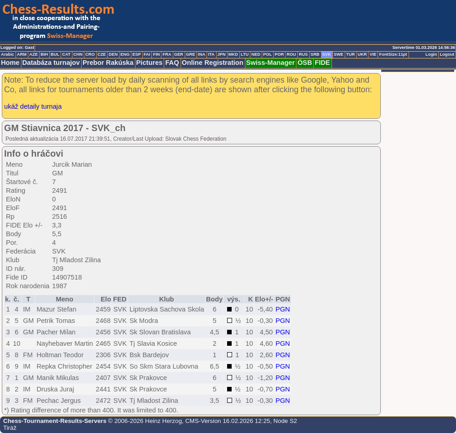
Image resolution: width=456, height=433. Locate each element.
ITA (211, 54)
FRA (166, 54)
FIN (156, 54)
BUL (55, 54)
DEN (113, 54)
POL (267, 54)
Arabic (7, 54)
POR (279, 54)
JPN (222, 54)
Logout (447, 54)
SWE (338, 54)
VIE (372, 54)
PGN (282, 309)
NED (255, 54)
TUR (350, 54)
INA (201, 54)
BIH (44, 54)
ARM (21, 54)
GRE (190, 54)
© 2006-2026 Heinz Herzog (143, 420)
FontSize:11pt (393, 54)
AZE (33, 54)
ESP (136, 54)
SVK (326, 54)
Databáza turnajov (51, 62)
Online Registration (213, 62)
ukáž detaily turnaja (33, 106)
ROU (291, 54)
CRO (90, 54)
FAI (147, 54)
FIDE (322, 62)
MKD (233, 54)
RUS (303, 54)
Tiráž (9, 427)
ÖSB (304, 62)
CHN (78, 54)
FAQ (172, 62)
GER (178, 54)
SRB (315, 54)
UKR (362, 54)
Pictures (149, 62)
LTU (245, 54)
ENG (125, 54)
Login (431, 54)
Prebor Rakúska (108, 62)
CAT (66, 54)
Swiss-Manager (270, 62)
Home (10, 62)
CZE (102, 54)
